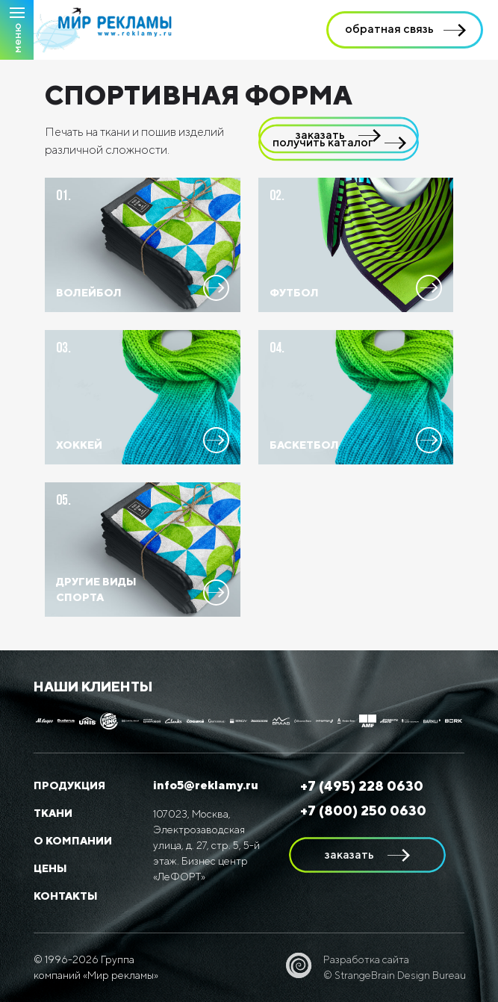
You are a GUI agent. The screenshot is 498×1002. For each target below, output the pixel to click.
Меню (16, 38)
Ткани (53, 813)
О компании (73, 841)
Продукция (69, 785)
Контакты (66, 896)
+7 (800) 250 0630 (363, 810)
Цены (50, 868)
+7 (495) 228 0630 (361, 786)
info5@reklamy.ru (205, 785)
